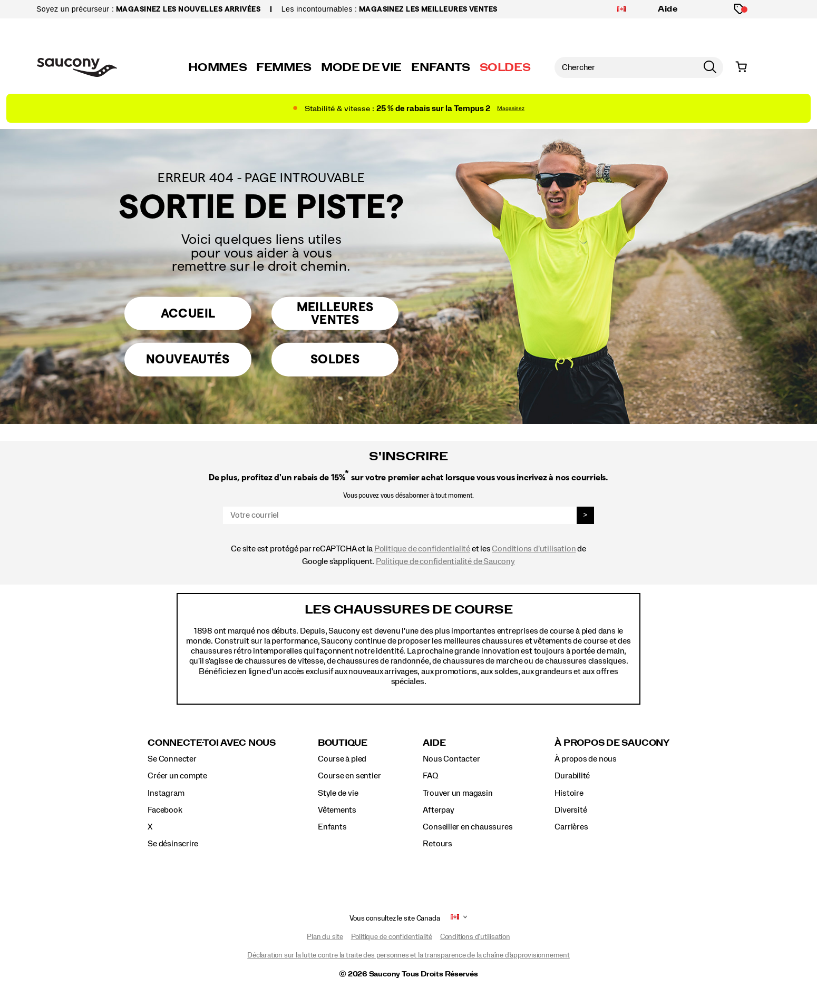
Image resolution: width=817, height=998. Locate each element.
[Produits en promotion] (739, 9)
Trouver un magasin (457, 793)
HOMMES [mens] (217, 67)
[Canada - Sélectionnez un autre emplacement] (621, 9)
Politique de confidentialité (422, 549)
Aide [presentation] (434, 742)
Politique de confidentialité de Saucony (445, 561)
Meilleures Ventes (335, 311)
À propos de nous (586, 759)
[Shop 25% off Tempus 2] (408, 108)
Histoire (569, 793)
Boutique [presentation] (342, 742)
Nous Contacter (451, 759)
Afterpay (438, 810)
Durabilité (572, 776)
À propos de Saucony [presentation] (612, 742)
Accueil (188, 311)
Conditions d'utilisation (534, 549)
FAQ (430, 776)
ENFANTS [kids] (440, 67)
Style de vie (338, 793)
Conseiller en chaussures (467, 827)
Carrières (571, 827)
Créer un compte (177, 776)
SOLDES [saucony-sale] (505, 67)
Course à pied (342, 759)
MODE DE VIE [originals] (361, 67)
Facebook (165, 810)
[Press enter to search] (710, 67)
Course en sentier (349, 776)
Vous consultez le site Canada (394, 918)
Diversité (571, 810)
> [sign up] (585, 515)
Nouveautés (188, 360)
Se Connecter (172, 759)
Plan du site (325, 937)
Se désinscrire (173, 843)
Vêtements (337, 810)
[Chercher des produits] (626, 67)
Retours (437, 843)
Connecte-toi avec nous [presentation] (212, 742)
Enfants (332, 827)
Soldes (335, 360)
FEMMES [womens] (284, 67)
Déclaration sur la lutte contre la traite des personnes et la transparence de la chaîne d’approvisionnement (408, 955)
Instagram (166, 793)
